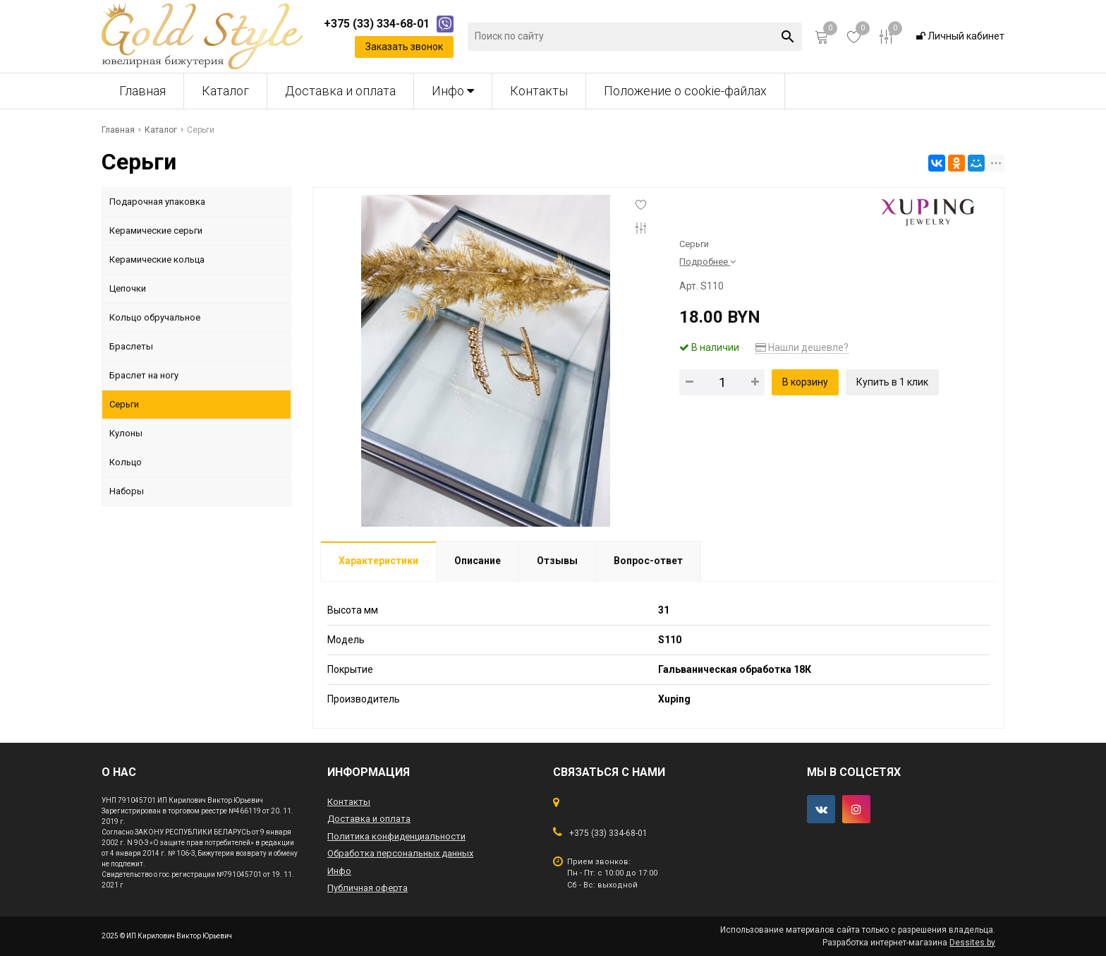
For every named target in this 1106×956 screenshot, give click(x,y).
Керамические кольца (157, 259)
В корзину (805, 382)
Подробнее (707, 261)
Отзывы (557, 560)
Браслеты (131, 346)
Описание (477, 560)
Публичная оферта (367, 888)
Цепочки (127, 288)
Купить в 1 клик (892, 382)
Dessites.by (972, 943)
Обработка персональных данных (400, 853)
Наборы (126, 491)
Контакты (539, 90)
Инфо (453, 90)
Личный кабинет (960, 36)
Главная (142, 90)
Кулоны (125, 433)
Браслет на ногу (143, 375)
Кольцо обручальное (154, 317)
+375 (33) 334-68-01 (608, 833)
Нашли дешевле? (802, 347)
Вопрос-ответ (648, 560)
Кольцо (125, 462)
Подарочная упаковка (157, 201)
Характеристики (378, 560)
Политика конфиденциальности (396, 836)
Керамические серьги (155, 230)
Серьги (124, 404)
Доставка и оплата (340, 90)
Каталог (225, 90)
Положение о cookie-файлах (685, 90)
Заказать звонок (404, 46)
